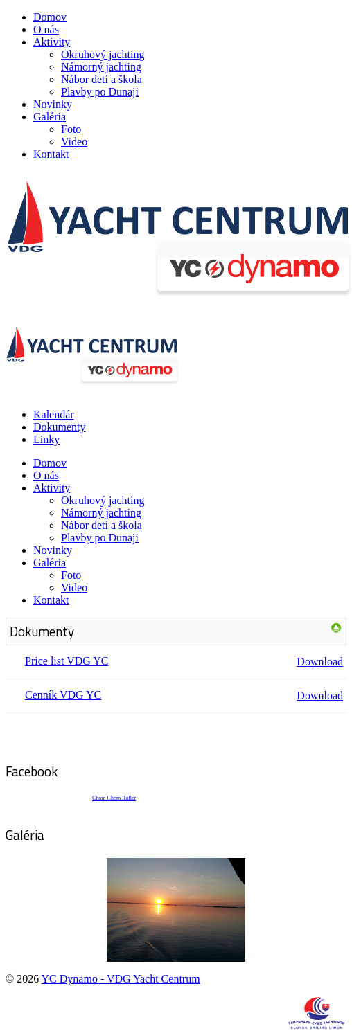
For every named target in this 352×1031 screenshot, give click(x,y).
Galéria (49, 117)
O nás (46, 29)
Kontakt (51, 154)
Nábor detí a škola (101, 79)
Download (320, 661)
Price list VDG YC (66, 661)
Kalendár (53, 414)
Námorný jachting (101, 67)
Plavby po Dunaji (100, 92)
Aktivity (51, 42)
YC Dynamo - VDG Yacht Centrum (121, 979)
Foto (71, 129)
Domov (50, 17)
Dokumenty (59, 427)
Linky (46, 439)
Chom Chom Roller (114, 798)
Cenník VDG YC (63, 695)
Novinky (52, 104)
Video (74, 141)
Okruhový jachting (102, 54)
